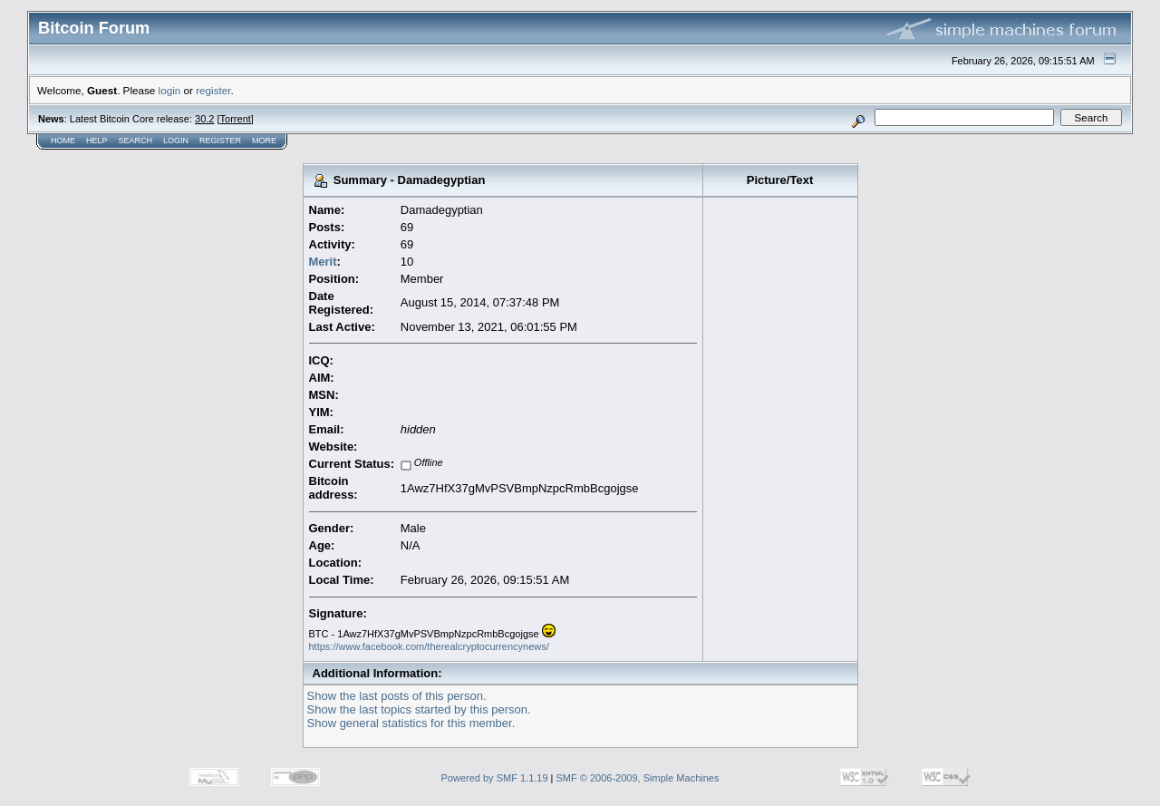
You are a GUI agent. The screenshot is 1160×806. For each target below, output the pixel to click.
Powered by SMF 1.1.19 (494, 777)
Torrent (235, 118)
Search (136, 140)
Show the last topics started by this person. (419, 709)
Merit (323, 261)
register (213, 90)
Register (220, 140)
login (170, 90)
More (264, 140)
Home (63, 140)
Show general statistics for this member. (411, 723)
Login (175, 140)
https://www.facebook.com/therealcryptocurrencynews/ (429, 646)
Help (97, 140)
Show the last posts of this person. (397, 696)
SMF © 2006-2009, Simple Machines (638, 777)
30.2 (204, 118)
